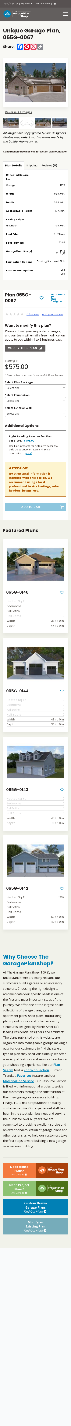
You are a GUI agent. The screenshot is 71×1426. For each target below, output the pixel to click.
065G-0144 (17, 691)
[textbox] (35, 388)
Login (5, 4)
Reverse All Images (18, 112)
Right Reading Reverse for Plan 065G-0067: (30, 438)
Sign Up (14, 4)
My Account (27, 4)
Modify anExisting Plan (35, 1226)
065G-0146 (17, 592)
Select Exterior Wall (18, 408)
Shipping (31, 165)
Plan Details (13, 165)
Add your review (52, 314)
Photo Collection (36, 1070)
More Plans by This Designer (58, 297)
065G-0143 (17, 789)
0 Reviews (33, 314)
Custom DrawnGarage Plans (35, 1207)
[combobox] (35, 387)
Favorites (24, 1076)
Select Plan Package (19, 382)
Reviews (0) (49, 165)
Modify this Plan (25, 348)
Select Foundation (17, 395)
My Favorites (43, 4)
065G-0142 (17, 888)
